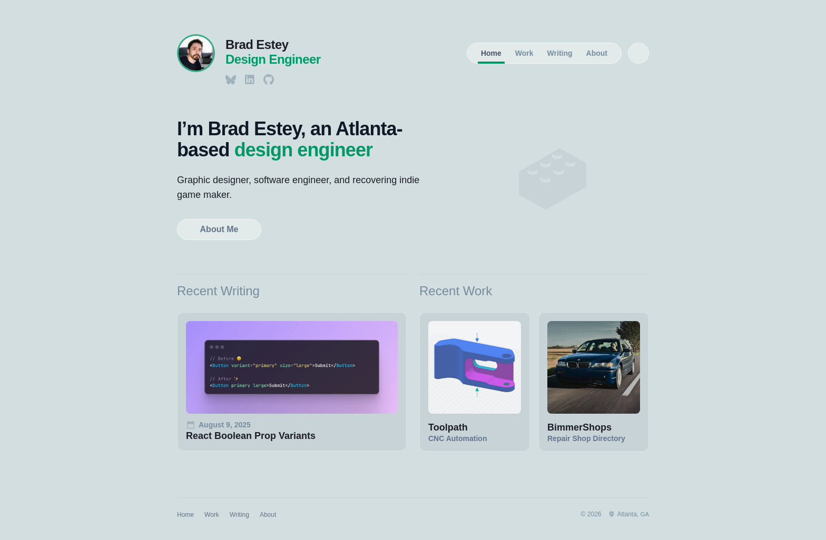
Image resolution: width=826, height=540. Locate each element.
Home (491, 53)
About (596, 53)
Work (524, 53)
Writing (560, 53)
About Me (219, 229)
